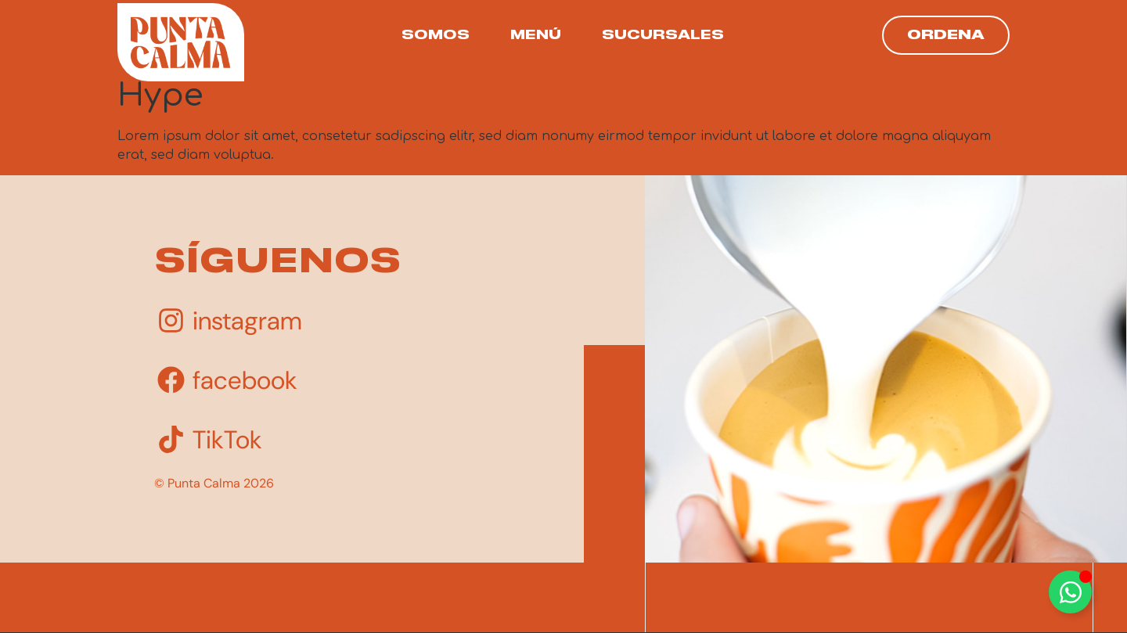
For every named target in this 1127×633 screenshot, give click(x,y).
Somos (435, 35)
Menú (535, 35)
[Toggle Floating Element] (1070, 591)
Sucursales (663, 35)
